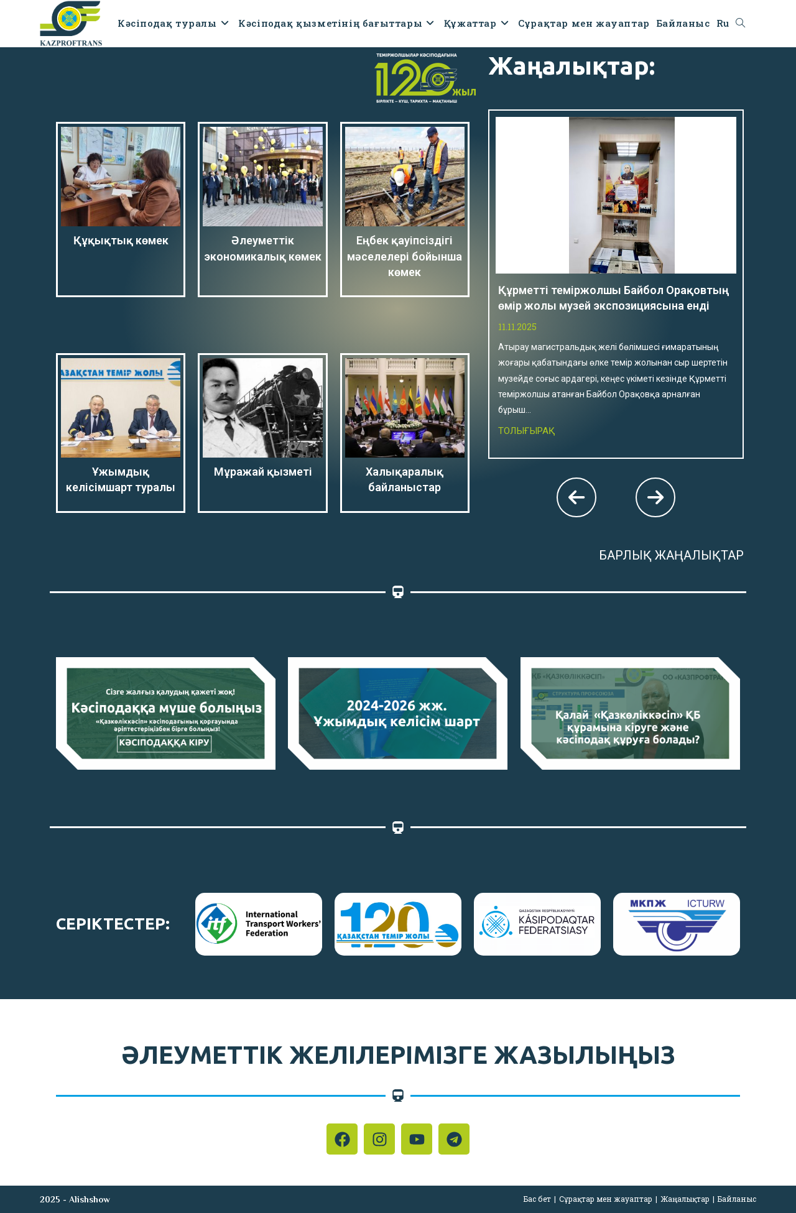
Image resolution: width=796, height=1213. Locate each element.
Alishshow (89, 1199)
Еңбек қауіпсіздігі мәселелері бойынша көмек (404, 256)
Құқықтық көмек (121, 240)
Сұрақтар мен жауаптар (605, 1199)
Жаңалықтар (685, 1199)
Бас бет (537, 1199)
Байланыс (737, 1199)
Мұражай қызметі (263, 471)
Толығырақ (526, 430)
